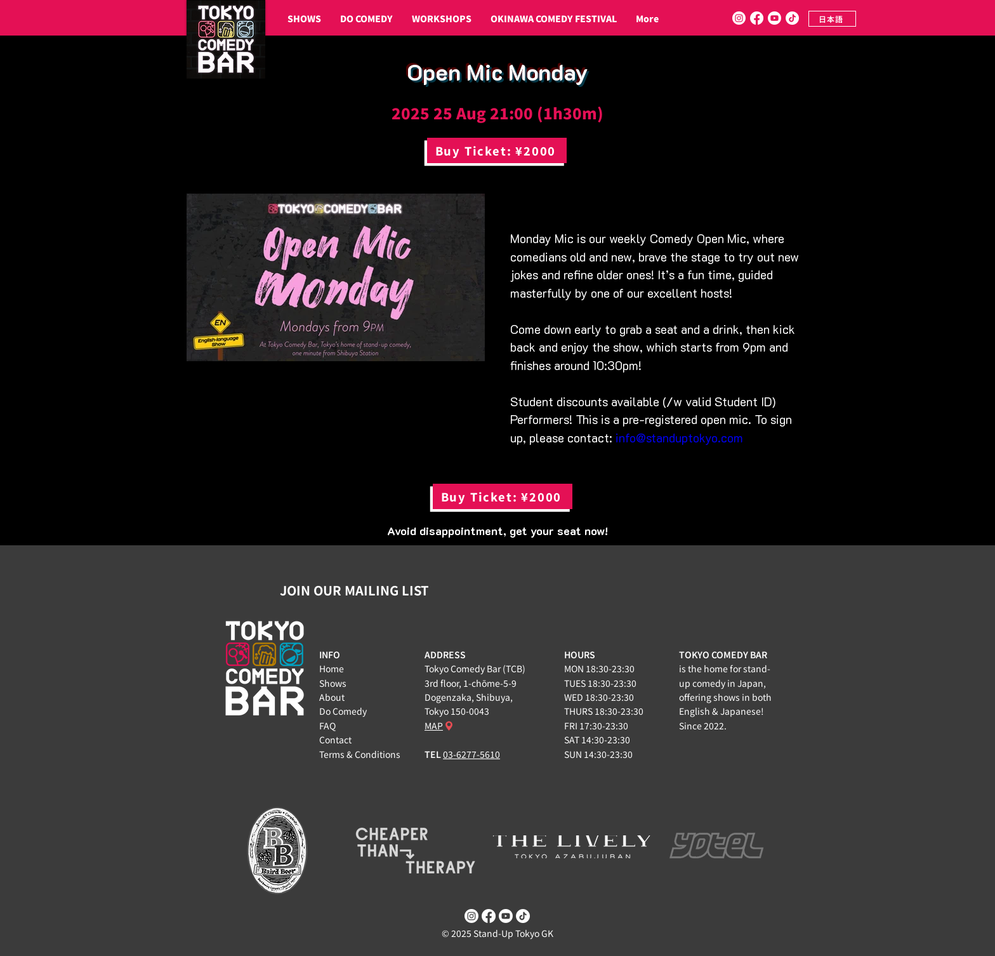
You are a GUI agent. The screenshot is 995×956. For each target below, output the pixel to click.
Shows (332, 683)
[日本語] (832, 19)
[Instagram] (739, 18)
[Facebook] (756, 18)
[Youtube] (774, 18)
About (332, 697)
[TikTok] (792, 18)
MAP (434, 725)
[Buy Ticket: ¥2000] (497, 150)
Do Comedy (343, 711)
